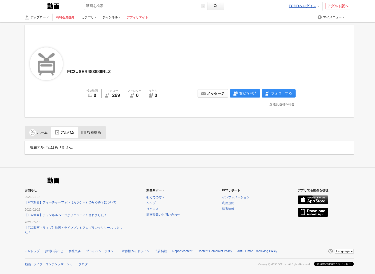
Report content (182, 251)
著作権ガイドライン (135, 251)
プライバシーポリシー (101, 251)
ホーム (38, 132)
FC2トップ (32, 251)
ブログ (83, 264)
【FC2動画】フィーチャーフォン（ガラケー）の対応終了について (70, 202)
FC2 (35, 5)
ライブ (38, 264)
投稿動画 (91, 132)
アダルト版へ (337, 6)
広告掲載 (161, 251)
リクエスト (154, 209)
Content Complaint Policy (215, 251)
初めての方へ (155, 197)
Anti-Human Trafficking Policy (257, 251)
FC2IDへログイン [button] (304, 6)
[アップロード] (37, 17)
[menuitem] (91, 17)
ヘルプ (151, 203)
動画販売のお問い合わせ (163, 214)
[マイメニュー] (331, 17)
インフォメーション (236, 197)
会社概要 (74, 251)
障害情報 (228, 209)
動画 (28, 264)
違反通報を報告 (283, 104)
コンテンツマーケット (60, 264)
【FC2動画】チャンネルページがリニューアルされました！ (66, 215)
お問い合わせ (54, 251)
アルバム (64, 132)
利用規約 (228, 203)
